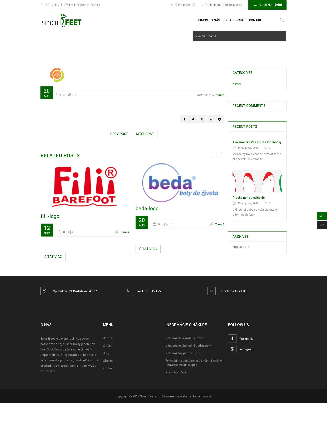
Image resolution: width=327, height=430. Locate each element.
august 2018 (241, 247)
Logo (163, 50)
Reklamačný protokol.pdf (183, 353)
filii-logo (50, 216)
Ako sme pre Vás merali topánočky (257, 142)
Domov (108, 338)
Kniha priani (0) (183, 4)
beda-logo (147, 208)
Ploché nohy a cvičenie (249, 197)
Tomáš (219, 95)
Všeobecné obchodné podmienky (188, 345)
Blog (106, 353)
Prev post (119, 134)
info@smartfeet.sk (233, 291)
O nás (107, 345)
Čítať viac (53, 257)
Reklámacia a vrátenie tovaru (185, 338)
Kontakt (108, 368)
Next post (145, 134)
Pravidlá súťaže (176, 372)
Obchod (108, 360)
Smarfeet (146, 50)
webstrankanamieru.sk (195, 396)
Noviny (237, 83)
